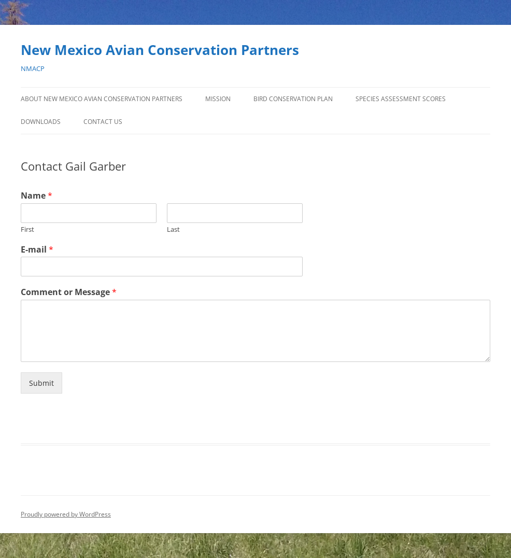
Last (173, 229)
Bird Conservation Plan (293, 98)
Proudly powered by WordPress (66, 514)
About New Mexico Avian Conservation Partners (101, 98)
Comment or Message (69, 292)
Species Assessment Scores (401, 98)
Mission (218, 98)
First (27, 229)
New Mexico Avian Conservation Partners (160, 49)
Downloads (41, 121)
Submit (41, 383)
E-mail (37, 249)
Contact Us (102, 121)
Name (36, 195)
